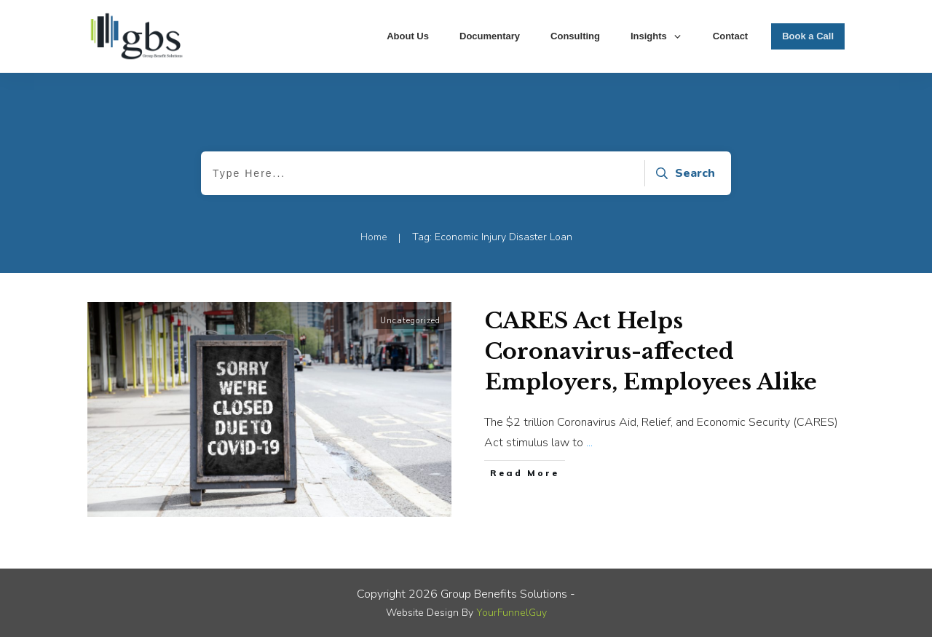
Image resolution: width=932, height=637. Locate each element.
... (589, 443)
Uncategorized (410, 320)
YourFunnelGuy (511, 613)
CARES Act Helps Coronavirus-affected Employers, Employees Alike (651, 351)
